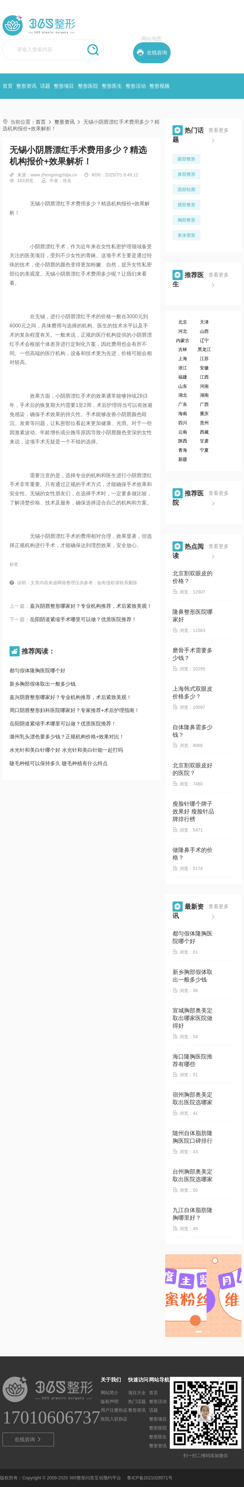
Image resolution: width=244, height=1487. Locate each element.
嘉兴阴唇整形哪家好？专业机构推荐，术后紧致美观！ (91, 606)
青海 (182, 450)
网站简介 (110, 1392)
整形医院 (88, 86)
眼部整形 (186, 158)
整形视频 (159, 86)
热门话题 (137, 1401)
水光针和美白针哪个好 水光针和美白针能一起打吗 (66, 750)
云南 (182, 432)
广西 (204, 404)
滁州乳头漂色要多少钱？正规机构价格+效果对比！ (67, 736)
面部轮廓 (186, 189)
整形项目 (64, 86)
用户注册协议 (114, 1410)
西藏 (204, 432)
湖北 (182, 395)
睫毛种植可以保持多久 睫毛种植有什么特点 (58, 763)
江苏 (204, 358)
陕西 (182, 440)
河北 (182, 331)
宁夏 (204, 450)
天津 (204, 322)
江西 (204, 377)
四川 (182, 422)
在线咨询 (28, 1439)
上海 (182, 358)
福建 (182, 377)
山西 (204, 331)
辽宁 (204, 340)
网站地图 (151, 38)
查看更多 (218, 136)
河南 (204, 386)
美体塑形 (186, 235)
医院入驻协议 (114, 1419)
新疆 (182, 459)
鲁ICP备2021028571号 (150, 1477)
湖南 (204, 395)
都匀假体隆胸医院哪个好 (37, 670)
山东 (182, 386)
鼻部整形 (186, 174)
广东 (182, 404)
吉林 (182, 349)
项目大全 (137, 1392)
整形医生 (112, 86)
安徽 (204, 367)
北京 (182, 322)
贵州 (204, 422)
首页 (8, 86)
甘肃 (204, 440)
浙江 (182, 367)
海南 (182, 413)
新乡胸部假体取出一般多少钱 (43, 684)
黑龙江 (204, 349)
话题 (45, 86)
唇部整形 (186, 204)
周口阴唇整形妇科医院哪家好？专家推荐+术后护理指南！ (74, 710)
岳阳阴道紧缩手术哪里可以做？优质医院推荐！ (83, 619)
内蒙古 (182, 340)
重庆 (204, 413)
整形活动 (135, 86)
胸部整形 (186, 220)
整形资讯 (26, 86)
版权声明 (110, 1401)
